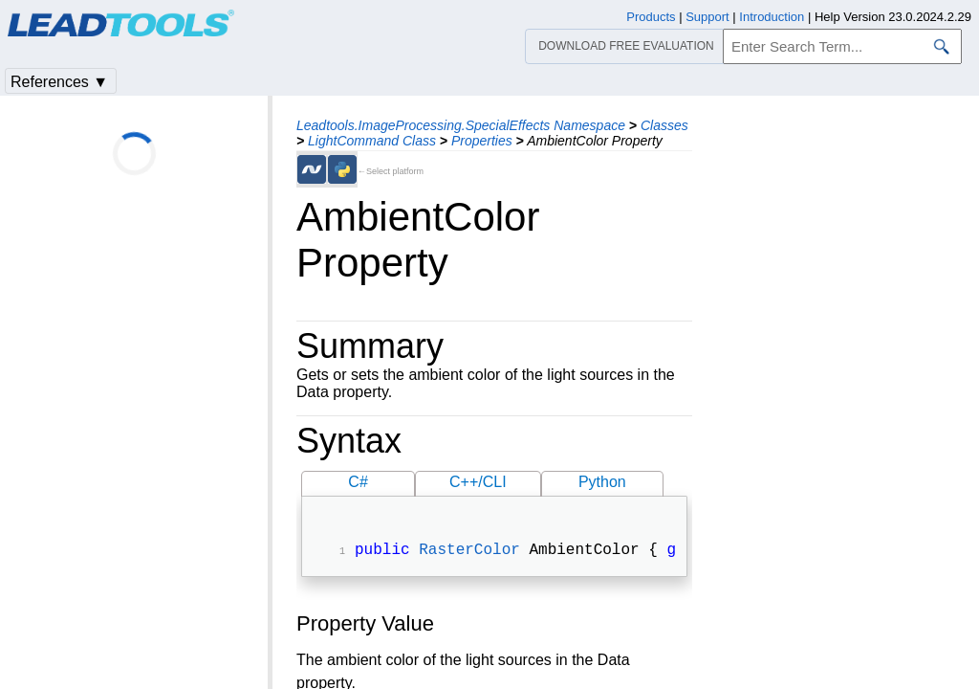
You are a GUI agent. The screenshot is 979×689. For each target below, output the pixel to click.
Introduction (771, 17)
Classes (664, 125)
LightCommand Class (372, 140)
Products (650, 17)
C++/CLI (478, 482)
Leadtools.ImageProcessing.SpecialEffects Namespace (460, 125)
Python (602, 482)
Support (707, 17)
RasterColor (469, 552)
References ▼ (59, 82)
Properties (481, 140)
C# (357, 482)
